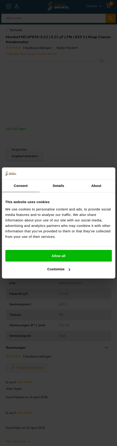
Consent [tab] (21, 186)
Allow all (58, 256)
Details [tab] (58, 186)
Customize (58, 269)
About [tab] (96, 186)
